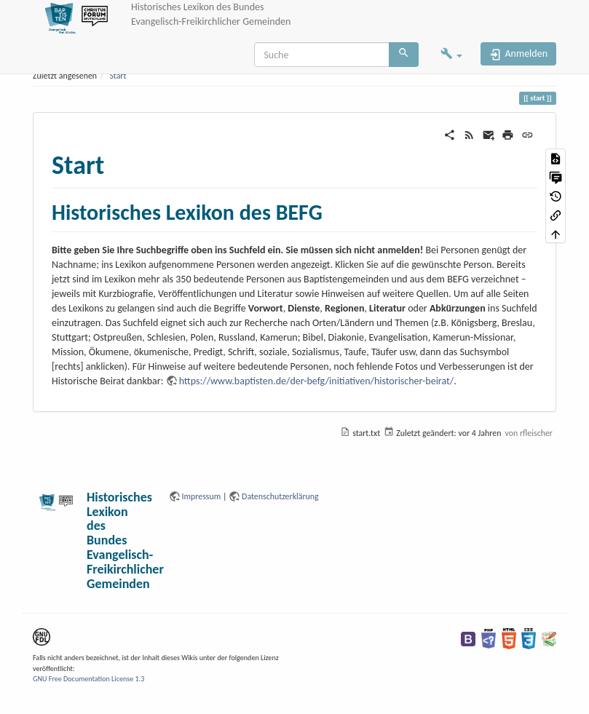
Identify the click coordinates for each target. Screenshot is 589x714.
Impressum (201, 496)
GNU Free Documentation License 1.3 (88, 678)
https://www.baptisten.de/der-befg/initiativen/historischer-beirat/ (316, 381)
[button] (451, 55)
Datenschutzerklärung (280, 496)
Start (117, 76)
